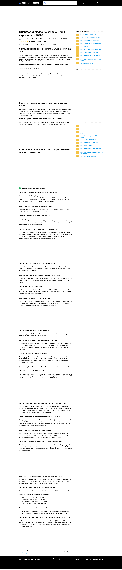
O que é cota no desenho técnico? (89, 34)
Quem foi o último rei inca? (87, 63)
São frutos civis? (84, 46)
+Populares (99, 3)
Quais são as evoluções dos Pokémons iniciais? (90, 136)
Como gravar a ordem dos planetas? (89, 142)
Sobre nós (78, 559)
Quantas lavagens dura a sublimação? (90, 40)
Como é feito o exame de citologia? (89, 52)
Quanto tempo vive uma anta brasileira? (90, 43)
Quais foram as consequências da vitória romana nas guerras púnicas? (90, 149)
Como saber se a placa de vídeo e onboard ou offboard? (91, 60)
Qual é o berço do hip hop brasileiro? (29, 553)
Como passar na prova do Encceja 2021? (90, 126)
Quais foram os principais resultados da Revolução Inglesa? (90, 56)
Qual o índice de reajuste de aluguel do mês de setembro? (91, 153)
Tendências (91, 3)
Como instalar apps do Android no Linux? (90, 49)
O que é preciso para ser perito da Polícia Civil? (90, 132)
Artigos (83, 3)
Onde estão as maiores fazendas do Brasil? (91, 129)
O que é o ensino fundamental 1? (88, 139)
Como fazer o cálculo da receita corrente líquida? (58, 553)
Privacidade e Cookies (96, 559)
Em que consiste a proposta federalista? (90, 37)
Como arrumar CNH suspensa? (88, 156)
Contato (86, 559)
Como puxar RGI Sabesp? (87, 145)
